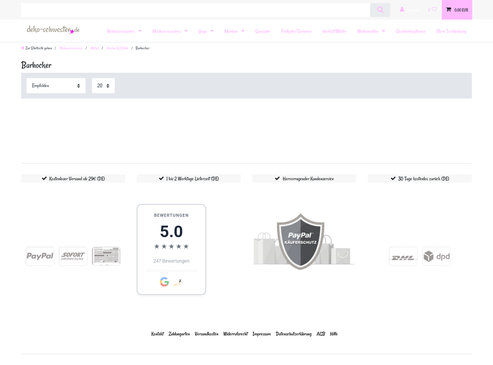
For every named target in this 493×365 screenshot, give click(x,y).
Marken (232, 31)
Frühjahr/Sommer (296, 31)
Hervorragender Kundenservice (308, 178)
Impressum (262, 333)
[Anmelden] (410, 10)
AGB (321, 333)
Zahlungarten (179, 333)
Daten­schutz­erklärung (294, 333)
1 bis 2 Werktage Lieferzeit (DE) (192, 178)
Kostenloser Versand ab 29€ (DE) (77, 178)
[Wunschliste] (433, 10)
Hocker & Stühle (117, 48)
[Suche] (380, 10)
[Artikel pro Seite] (103, 85)
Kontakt (157, 333)
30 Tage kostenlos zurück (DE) (423, 178)
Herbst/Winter (334, 31)
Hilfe (334, 333)
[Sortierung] (56, 85)
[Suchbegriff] (195, 10)
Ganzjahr (262, 31)
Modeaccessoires (167, 31)
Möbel (94, 48)
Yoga (203, 31)
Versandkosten (206, 333)
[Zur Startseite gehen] (36, 48)
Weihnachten (368, 31)
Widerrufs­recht (235, 333)
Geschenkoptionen (410, 31)
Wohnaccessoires (121, 31)
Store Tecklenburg (451, 31)
